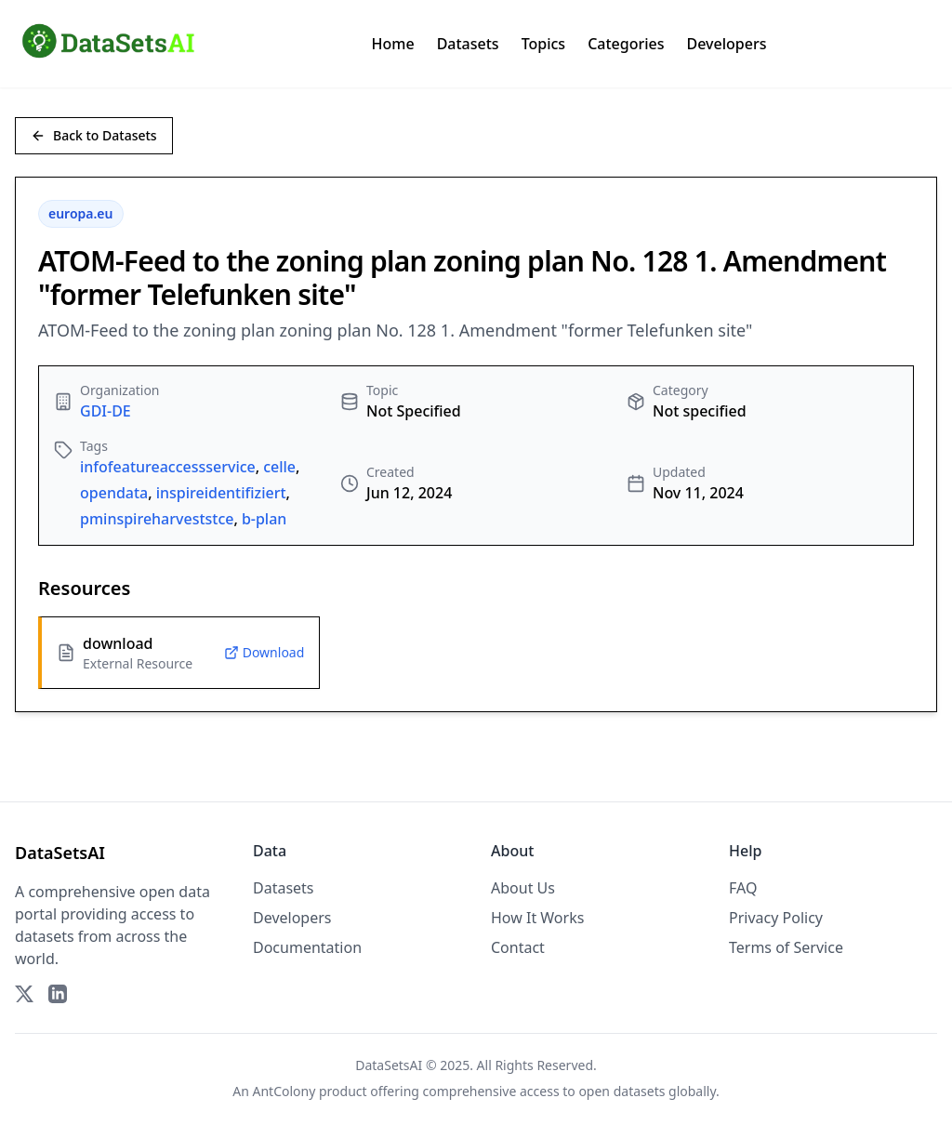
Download (264, 652)
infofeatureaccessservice (168, 467)
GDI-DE (105, 411)
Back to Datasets (94, 135)
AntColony (284, 1091)
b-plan (264, 519)
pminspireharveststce (157, 519)
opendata (114, 493)
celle (279, 467)
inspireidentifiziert (221, 493)
